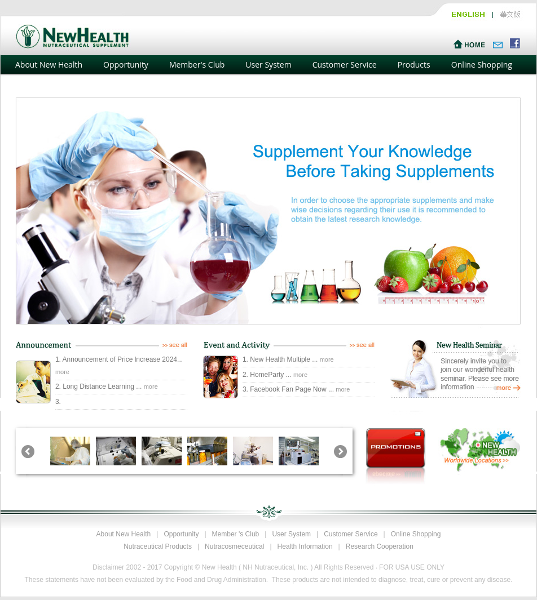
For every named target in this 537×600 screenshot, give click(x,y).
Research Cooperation (379, 546)
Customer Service (344, 64)
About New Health (48, 64)
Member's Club (197, 64)
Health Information (305, 546)
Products (414, 64)
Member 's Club (235, 534)
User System (268, 64)
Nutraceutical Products (158, 546)
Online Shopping (481, 64)
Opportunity (125, 64)
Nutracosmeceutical (234, 546)
